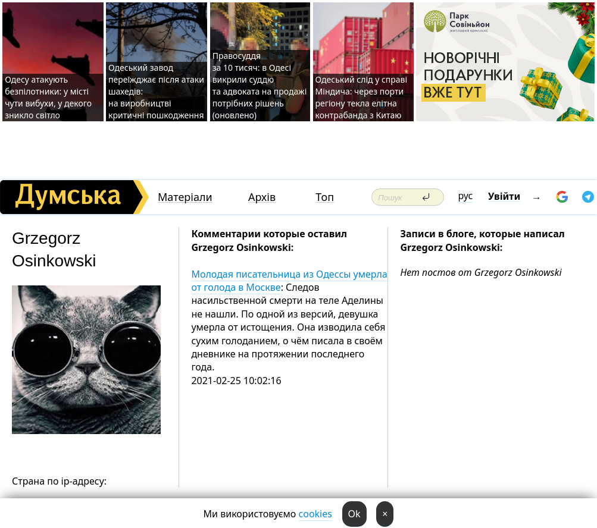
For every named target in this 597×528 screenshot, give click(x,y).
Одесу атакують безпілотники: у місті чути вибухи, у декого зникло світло (48, 97)
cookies (315, 513)
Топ (324, 197)
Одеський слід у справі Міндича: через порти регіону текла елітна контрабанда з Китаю (361, 97)
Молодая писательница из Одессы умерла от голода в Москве (289, 281)
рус (465, 195)
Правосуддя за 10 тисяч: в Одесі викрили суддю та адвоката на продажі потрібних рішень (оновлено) (259, 85)
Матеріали (185, 197)
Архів (262, 197)
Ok (354, 513)
